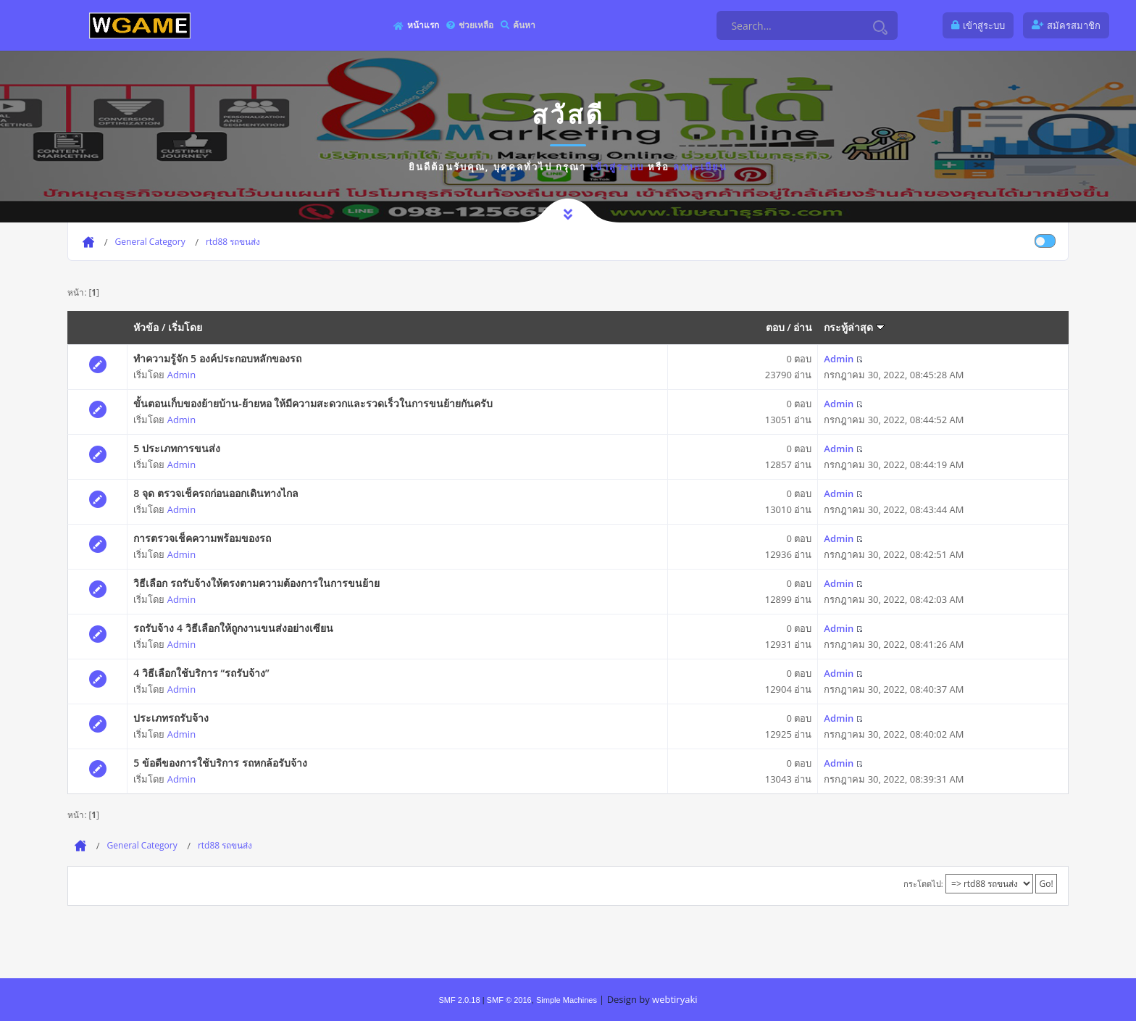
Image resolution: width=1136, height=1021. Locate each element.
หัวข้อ (146, 327)
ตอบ (775, 327)
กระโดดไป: (923, 883)
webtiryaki (674, 999)
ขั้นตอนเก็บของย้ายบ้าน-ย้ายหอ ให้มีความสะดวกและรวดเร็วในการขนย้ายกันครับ (313, 403)
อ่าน (802, 327)
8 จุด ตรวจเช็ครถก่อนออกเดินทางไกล (215, 493)
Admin (181, 374)
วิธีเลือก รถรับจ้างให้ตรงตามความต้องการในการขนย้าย (256, 583)
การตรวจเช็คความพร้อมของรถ (202, 538)
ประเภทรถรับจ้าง (171, 718)
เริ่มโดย (185, 327)
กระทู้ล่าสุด (854, 327)
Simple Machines (566, 1000)
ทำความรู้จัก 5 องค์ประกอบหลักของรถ (217, 358)
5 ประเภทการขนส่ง (176, 448)
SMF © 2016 (509, 1000)
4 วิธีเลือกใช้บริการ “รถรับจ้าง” (201, 673)
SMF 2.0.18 (459, 1000)
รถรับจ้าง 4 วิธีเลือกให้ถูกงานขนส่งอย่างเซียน (233, 628)
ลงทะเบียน (700, 166)
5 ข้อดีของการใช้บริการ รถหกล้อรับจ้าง (219, 763)
